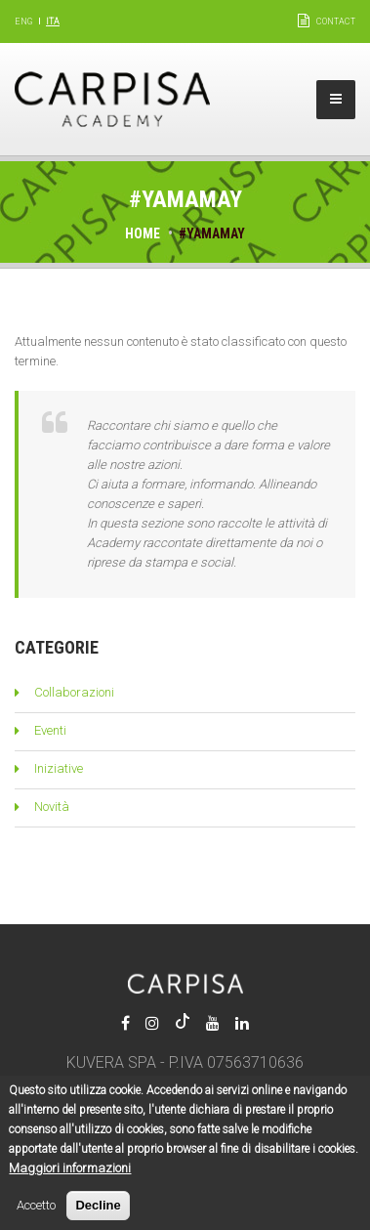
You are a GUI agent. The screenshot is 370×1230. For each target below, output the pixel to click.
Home (142, 233)
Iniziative (58, 768)
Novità (51, 806)
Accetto (36, 1217)
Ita (53, 21)
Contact (335, 21)
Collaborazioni (74, 692)
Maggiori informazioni (70, 1180)
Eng (23, 21)
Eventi (50, 730)
